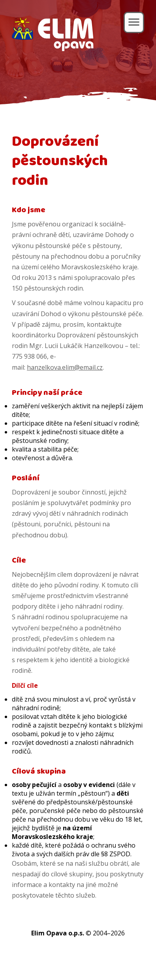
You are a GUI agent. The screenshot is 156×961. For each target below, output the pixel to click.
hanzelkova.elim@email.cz (65, 367)
